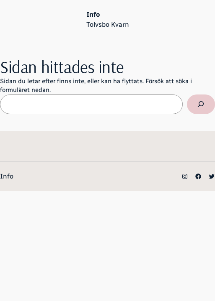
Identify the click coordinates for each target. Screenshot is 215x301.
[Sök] (201, 104)
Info (93, 14)
